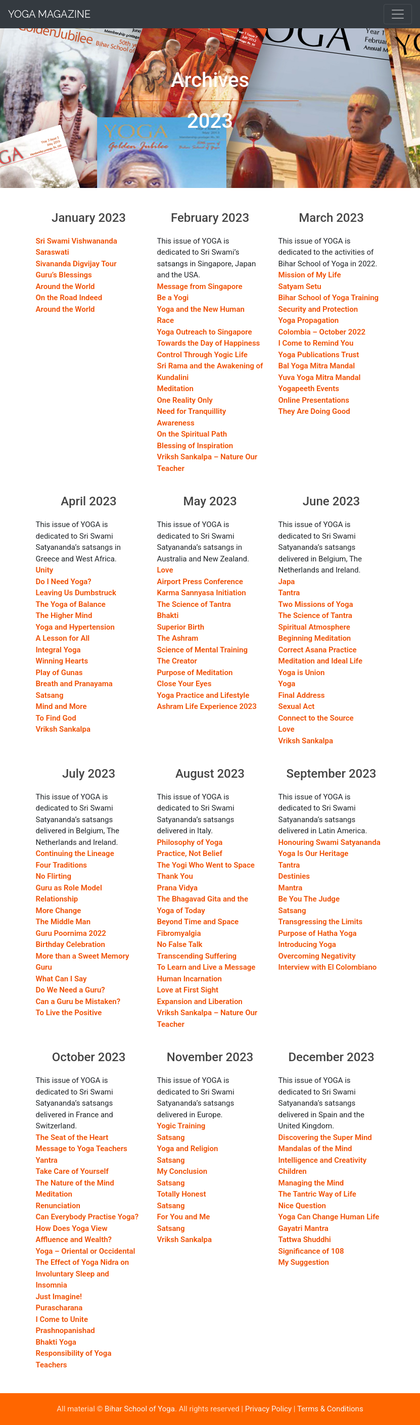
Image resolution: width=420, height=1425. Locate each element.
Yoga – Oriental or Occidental (85, 1251)
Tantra (289, 592)
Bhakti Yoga (56, 1342)
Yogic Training (181, 1125)
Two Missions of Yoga (315, 604)
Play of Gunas (59, 672)
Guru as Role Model (69, 887)
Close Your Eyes (184, 683)
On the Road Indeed (69, 297)
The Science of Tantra (194, 604)
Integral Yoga (58, 649)
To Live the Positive (69, 1012)
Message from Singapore (200, 286)
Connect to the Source (316, 718)
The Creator (177, 661)
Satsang (50, 695)
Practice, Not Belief (189, 853)
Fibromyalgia (179, 933)
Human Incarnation (189, 978)
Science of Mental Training (202, 649)
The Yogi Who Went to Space (206, 865)
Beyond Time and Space (198, 921)
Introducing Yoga (307, 944)
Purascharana (59, 1307)
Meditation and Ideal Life (320, 661)
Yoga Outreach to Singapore (204, 332)
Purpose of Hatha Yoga (317, 933)
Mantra (290, 887)
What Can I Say (61, 978)
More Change (58, 910)
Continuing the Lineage (75, 853)
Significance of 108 (311, 1251)
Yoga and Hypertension (75, 627)
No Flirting (53, 876)
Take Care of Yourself (72, 1171)
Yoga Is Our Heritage (313, 853)
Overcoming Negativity (317, 956)
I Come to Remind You (316, 343)
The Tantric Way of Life (317, 1194)
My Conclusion (182, 1171)
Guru (44, 967)
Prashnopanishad (65, 1330)
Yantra (47, 1160)
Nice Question (302, 1205)
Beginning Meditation (314, 638)
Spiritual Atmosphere (314, 627)
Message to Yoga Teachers (81, 1148)
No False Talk (180, 944)
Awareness (176, 423)
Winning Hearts (62, 661)
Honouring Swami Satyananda (329, 842)
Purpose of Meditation (195, 672)
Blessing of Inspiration (195, 445)
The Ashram (178, 638)
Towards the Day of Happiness (208, 343)
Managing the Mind (311, 1183)
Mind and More (61, 706)
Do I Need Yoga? (63, 581)
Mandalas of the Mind (315, 1148)
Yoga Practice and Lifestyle (203, 695)
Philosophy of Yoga (190, 842)
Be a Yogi (173, 297)
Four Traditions (61, 865)
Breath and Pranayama (74, 683)
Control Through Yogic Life (202, 354)
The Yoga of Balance (71, 604)
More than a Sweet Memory (82, 956)
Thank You (175, 876)
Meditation (175, 388)
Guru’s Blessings (64, 274)
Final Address (301, 695)
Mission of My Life (309, 274)
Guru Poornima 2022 (71, 933)
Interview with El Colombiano (327, 967)
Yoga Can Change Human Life (329, 1216)
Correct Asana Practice (317, 649)
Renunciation (58, 1205)
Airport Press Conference (200, 581)
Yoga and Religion (187, 1148)
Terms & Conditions (330, 1408)
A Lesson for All (63, 638)
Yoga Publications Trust (318, 354)
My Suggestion (303, 1262)
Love (165, 570)
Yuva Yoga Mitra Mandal (319, 377)
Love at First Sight (188, 989)
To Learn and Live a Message (206, 967)
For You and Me (183, 1216)
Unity (45, 570)
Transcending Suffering (197, 956)
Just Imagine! (59, 1296)
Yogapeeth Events (308, 388)
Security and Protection (318, 309)
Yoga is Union (301, 672)
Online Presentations (313, 400)
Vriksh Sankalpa (63, 729)
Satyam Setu (299, 286)
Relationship (57, 899)
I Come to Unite (62, 1319)
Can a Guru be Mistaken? (78, 1001)
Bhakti (168, 615)
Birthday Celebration (70, 944)
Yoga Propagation (308, 320)
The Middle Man (63, 921)
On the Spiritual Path (192, 434)
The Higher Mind (64, 615)
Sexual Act (296, 706)
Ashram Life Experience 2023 (207, 706)
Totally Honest (181, 1194)
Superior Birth (181, 627)
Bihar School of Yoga (140, 1408)
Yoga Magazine (49, 14)
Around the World (65, 286)
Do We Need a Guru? (70, 989)
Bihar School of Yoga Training (328, 297)
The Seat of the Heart (72, 1137)
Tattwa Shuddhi (304, 1239)
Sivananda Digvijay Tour (76, 263)
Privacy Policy (268, 1408)
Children (292, 1171)
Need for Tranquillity (191, 411)
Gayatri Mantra (303, 1228)
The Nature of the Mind (75, 1183)
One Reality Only (185, 400)
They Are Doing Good (314, 411)
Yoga (287, 683)
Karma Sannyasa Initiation (201, 592)
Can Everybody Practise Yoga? (87, 1216)
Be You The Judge (309, 899)
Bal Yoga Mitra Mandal (316, 365)
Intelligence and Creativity (322, 1160)
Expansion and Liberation (200, 1001)
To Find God (56, 718)
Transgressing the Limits (320, 921)
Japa (286, 581)
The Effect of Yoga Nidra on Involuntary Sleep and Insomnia (82, 1274)
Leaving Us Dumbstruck (76, 592)
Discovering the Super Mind (325, 1137)
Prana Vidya (177, 887)
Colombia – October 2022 (322, 332)
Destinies (294, 876)
